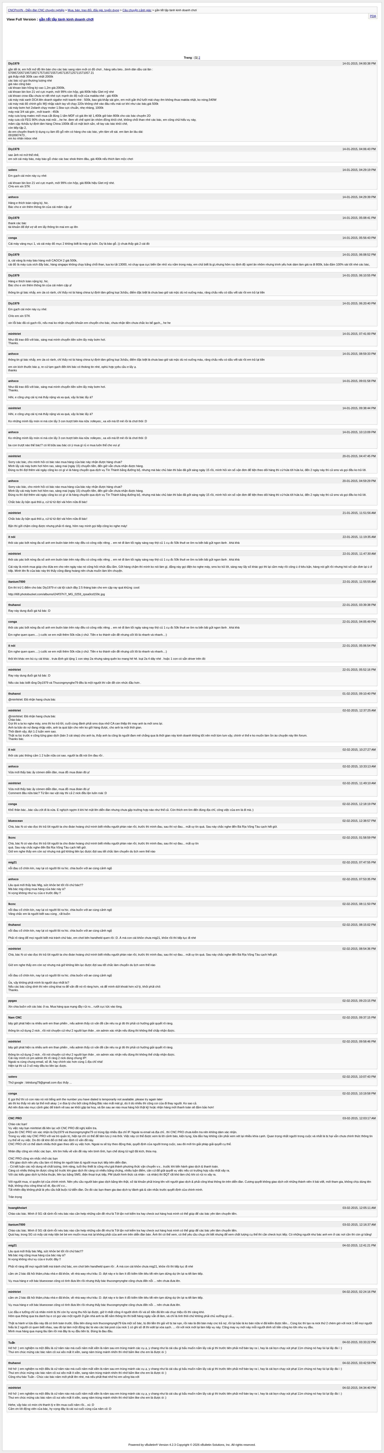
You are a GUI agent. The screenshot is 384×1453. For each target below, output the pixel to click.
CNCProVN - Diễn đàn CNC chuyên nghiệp (36, 10)
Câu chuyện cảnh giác (136, 10)
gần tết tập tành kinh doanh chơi (66, 19)
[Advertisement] (95, 40)
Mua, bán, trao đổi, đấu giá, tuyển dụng (93, 10)
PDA (373, 16)
